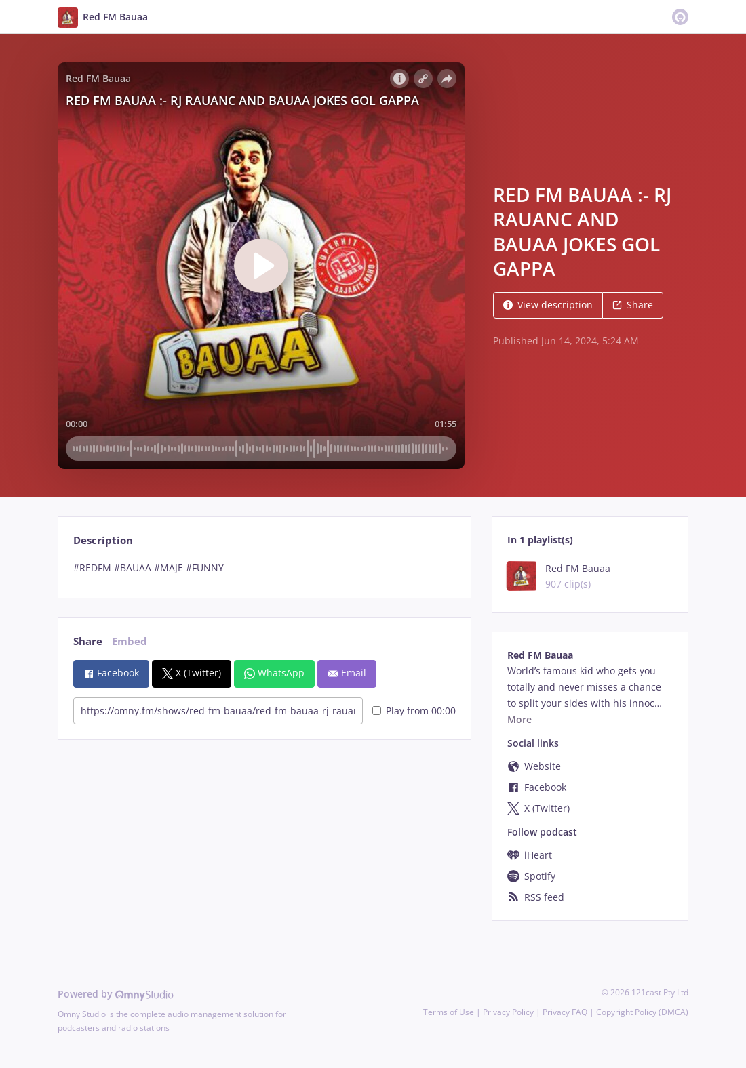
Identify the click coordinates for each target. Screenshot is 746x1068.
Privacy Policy (508, 1012)
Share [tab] (87, 641)
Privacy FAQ (565, 1012)
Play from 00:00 (414, 710)
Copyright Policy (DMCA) (642, 1012)
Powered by (116, 993)
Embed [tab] (129, 641)
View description (548, 304)
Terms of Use (448, 1012)
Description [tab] (103, 540)
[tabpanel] (264, 568)
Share (632, 304)
